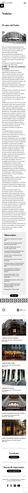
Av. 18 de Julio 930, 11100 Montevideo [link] (11, 365)
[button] (2, 6)
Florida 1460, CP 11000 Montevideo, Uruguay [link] (13, 479)
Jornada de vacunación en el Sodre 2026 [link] (13, 239)
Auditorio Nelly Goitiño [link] (8, 363)
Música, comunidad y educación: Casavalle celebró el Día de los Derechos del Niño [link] (12, 285)
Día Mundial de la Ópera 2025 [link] (11, 289)
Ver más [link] (14, 295)
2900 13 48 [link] (4, 366)
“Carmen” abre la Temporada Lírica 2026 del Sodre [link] (13, 256)
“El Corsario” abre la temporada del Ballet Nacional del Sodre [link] (13, 243)
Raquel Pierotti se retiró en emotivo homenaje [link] (13, 260)
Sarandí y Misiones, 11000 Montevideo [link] (11, 440)
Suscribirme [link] (14, 457)
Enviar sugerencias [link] (14, 471)
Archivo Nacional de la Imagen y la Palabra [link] (14, 438)
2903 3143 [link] (4, 416)
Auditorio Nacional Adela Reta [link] (10, 338)
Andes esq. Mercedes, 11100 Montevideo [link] (12, 340)
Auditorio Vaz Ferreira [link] (8, 388)
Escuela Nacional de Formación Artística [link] (13, 413)
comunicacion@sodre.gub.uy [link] (14, 480)
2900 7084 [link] (4, 341)
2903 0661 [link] (10, 416)
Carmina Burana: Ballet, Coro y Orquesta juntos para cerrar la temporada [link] (11, 276)
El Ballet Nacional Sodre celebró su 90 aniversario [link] (13, 280)
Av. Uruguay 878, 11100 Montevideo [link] (10, 415)
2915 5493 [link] (4, 441)
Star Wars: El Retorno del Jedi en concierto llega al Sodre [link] (12, 247)
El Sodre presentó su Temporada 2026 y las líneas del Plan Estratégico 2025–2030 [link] (14, 265)
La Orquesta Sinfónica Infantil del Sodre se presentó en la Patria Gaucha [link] (14, 252)
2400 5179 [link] (4, 391)
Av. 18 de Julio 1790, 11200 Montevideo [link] (11, 390)
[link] (8, 486)
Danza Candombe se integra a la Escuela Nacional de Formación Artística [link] (12, 270)
